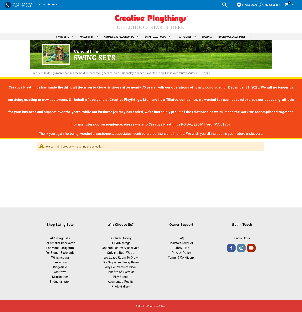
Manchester (60, 277)
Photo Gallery (121, 286)
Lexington (60, 262)
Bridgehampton (60, 281)
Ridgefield (60, 267)
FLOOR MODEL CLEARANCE (231, 36)
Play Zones (120, 277)
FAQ (181, 238)
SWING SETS (65, 36)
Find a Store (242, 238)
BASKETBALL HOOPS (158, 36)
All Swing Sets (60, 238)
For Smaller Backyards (60, 243)
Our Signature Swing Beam (121, 262)
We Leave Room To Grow (121, 257)
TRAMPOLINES (186, 36)
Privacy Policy (181, 253)
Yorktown (60, 272)
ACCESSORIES (89, 36)
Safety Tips (181, 248)
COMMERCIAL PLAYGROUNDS (121, 36)
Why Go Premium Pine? (121, 267)
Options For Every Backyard (120, 248)
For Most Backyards (60, 248)
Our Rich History (121, 238)
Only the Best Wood (120, 253)
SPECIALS (207, 36)
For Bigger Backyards (60, 253)
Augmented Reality (120, 281)
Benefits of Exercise (121, 272)
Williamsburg (60, 257)
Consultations (48, 4)
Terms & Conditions (181, 257)
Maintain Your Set (181, 243)
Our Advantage (121, 243)
